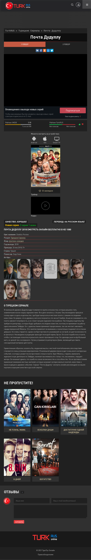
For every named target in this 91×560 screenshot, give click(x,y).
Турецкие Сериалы (18, 238)
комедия (20, 241)
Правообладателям (45, 555)
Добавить (19, 522)
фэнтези (12, 241)
